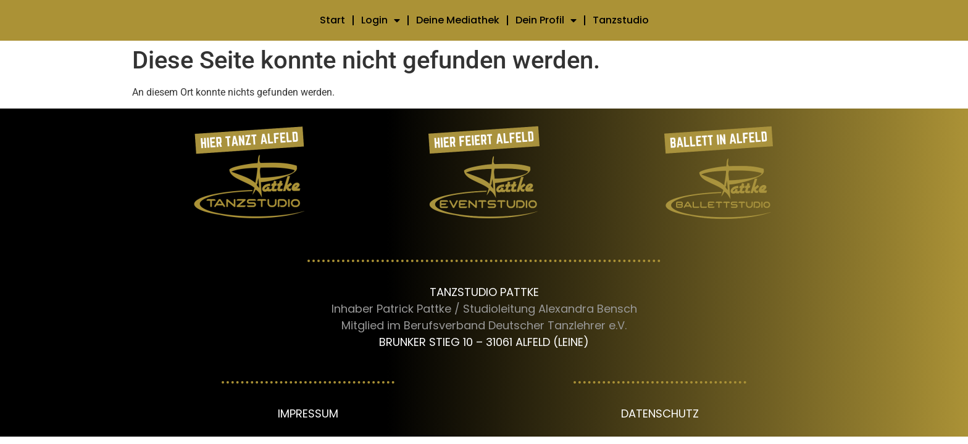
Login (380, 20)
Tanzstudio (621, 20)
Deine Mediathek (457, 20)
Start (332, 20)
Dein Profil (546, 20)
